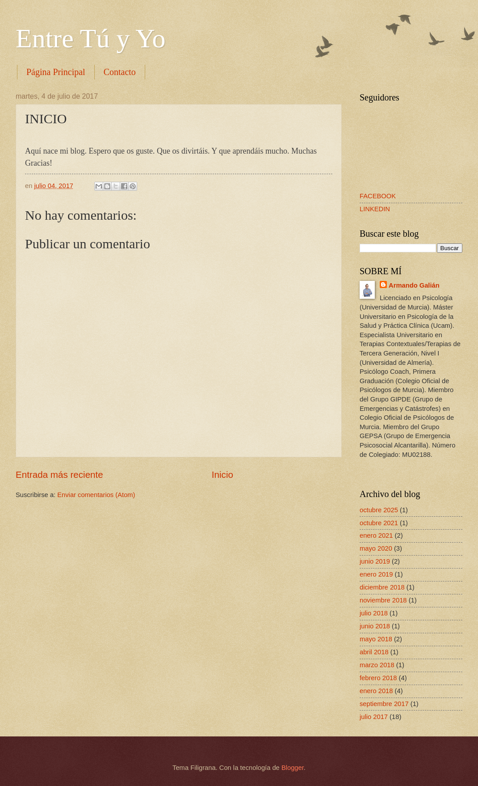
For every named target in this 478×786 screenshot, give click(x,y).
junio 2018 (375, 626)
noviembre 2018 (383, 600)
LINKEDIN (375, 209)
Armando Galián (414, 285)
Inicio (222, 474)
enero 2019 (376, 574)
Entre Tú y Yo (91, 38)
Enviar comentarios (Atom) (96, 494)
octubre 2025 (379, 510)
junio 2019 (375, 561)
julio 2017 (374, 716)
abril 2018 (374, 652)
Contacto (120, 72)
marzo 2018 (377, 665)
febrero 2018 (378, 677)
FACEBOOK (378, 196)
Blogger (292, 767)
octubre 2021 (379, 523)
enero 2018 (376, 690)
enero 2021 (376, 535)
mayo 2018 (376, 639)
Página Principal (55, 72)
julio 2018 (374, 613)
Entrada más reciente (59, 474)
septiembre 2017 (384, 703)
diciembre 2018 (382, 587)
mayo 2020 (376, 548)
